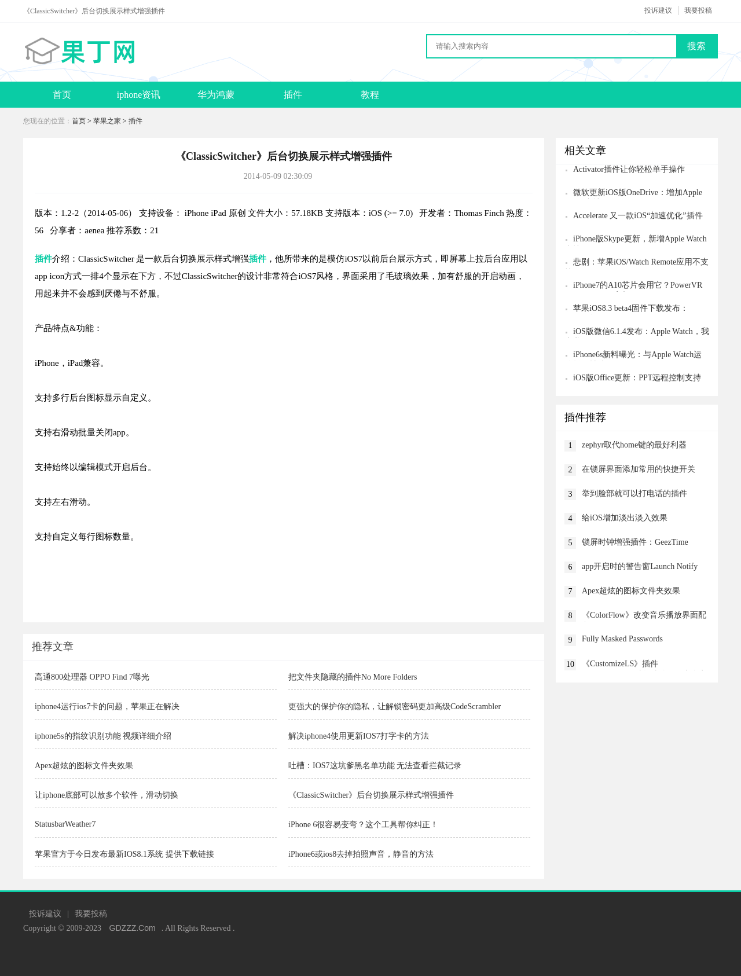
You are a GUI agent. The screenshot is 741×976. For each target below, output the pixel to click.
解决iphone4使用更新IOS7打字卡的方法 (358, 736)
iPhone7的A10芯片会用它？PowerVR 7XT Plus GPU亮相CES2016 (633, 286)
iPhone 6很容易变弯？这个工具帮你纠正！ (363, 824)
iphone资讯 (139, 95)
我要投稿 (698, 10)
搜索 (696, 46)
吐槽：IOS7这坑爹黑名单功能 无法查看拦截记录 (374, 765)
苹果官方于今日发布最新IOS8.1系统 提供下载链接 (124, 854)
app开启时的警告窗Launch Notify (640, 566)
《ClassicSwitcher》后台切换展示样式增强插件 (371, 795)
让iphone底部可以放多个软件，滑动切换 (106, 795)
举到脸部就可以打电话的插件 (634, 493)
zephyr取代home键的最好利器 (634, 445)
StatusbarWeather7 (65, 824)
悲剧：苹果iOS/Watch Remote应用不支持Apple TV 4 (636, 263)
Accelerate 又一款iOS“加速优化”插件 (638, 215)
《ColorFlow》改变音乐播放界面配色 (644, 616)
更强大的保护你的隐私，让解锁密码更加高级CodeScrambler (394, 706)
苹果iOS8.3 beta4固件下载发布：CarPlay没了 (626, 309)
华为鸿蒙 (215, 95)
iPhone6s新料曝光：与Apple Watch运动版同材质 (633, 355)
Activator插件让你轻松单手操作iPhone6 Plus (624, 170)
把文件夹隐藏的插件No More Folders (352, 677)
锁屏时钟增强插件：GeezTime (635, 542)
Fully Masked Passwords (622, 638)
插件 (293, 95)
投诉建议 (658, 10)
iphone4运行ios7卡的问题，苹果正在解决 (107, 706)
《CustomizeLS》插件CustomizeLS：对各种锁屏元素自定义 (644, 664)
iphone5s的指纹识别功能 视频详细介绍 (103, 736)
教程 (370, 95)
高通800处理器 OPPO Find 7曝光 (92, 677)
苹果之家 (107, 121)
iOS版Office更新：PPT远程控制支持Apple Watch (632, 378)
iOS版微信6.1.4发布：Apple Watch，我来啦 (636, 332)
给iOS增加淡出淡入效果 (624, 517)
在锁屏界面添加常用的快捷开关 (638, 469)
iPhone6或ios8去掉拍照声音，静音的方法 (361, 854)
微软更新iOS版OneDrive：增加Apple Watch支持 (633, 193)
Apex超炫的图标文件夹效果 (84, 765)
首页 (62, 95)
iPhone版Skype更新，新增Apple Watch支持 (635, 239)
